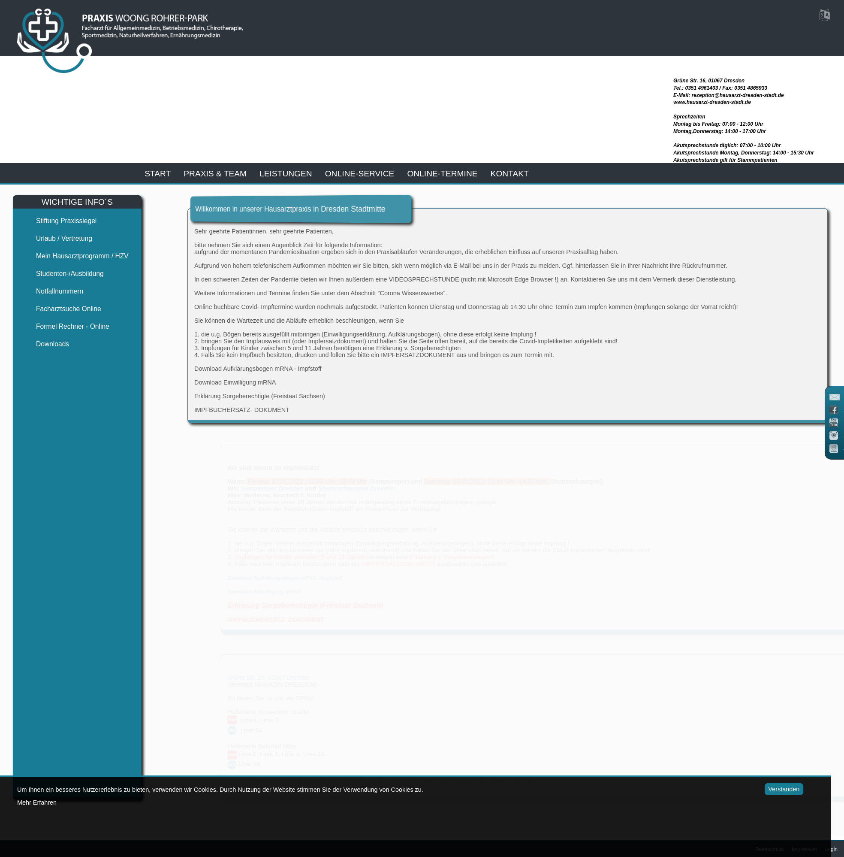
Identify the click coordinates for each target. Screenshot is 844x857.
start (158, 173)
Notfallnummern (52, 291)
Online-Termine (442, 173)
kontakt (510, 173)
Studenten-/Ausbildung (62, 273)
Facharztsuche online (61, 308)
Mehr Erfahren (37, 802)
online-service (360, 173)
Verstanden (771, 789)
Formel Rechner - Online (65, 326)
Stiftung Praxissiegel (59, 220)
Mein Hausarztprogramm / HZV (75, 256)
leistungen (285, 173)
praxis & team (215, 173)
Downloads (45, 344)
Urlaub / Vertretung (57, 238)
